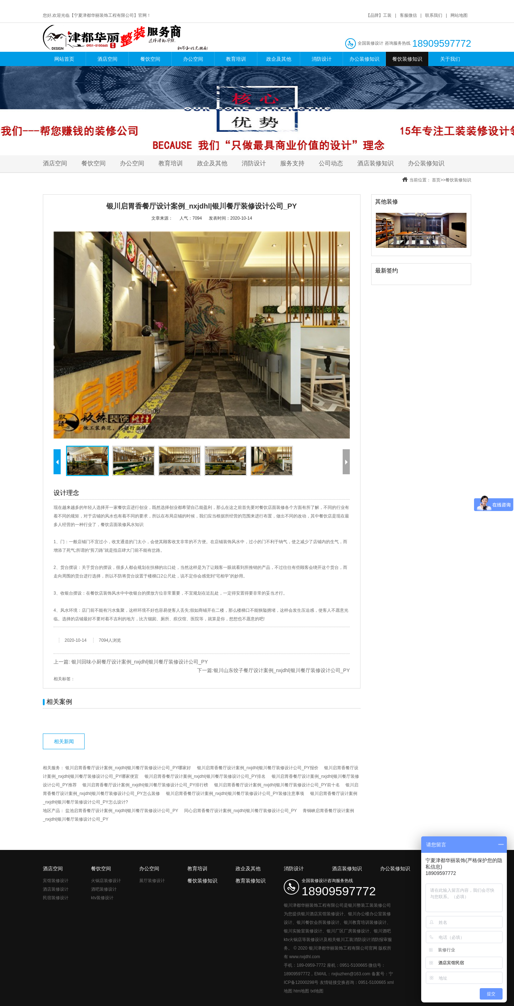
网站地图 (459, 15)
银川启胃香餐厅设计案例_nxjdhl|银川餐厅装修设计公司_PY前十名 (277, 784)
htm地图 (301, 991)
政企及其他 (278, 59)
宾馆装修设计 (56, 880)
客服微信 (408, 15)
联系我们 (433, 15)
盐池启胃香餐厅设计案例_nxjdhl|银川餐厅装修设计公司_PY (121, 810)
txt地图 (317, 991)
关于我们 (450, 59)
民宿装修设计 (56, 897)
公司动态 (331, 163)
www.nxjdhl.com (304, 956)
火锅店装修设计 (106, 880)
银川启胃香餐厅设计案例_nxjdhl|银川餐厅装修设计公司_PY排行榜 (145, 784)
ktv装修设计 (102, 897)
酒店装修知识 (375, 163)
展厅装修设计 (152, 880)
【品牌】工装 (379, 15)
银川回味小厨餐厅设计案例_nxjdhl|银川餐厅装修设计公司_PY (139, 662)
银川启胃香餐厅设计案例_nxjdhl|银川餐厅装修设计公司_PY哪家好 (128, 767)
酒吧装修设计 (104, 889)
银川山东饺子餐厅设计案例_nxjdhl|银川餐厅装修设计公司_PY (281, 670)
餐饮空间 (150, 59)
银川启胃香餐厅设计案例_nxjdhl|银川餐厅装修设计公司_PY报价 (257, 767)
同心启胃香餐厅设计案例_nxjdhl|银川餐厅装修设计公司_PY (240, 810)
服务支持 (292, 163)
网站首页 (64, 59)
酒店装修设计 (56, 889)
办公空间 (193, 59)
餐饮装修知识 (407, 59)
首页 (436, 179)
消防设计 (322, 59)
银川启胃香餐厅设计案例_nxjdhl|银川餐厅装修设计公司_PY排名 (205, 776)
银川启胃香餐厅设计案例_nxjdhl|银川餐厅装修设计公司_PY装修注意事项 (235, 793)
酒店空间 (107, 59)
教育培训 (236, 59)
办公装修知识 (364, 59)
